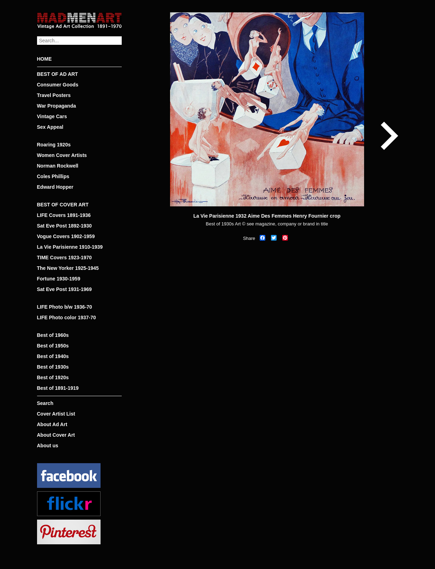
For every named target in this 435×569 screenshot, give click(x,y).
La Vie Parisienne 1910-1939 (70, 247)
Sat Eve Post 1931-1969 (64, 289)
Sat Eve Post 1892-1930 (64, 226)
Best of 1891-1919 (58, 388)
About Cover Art (56, 435)
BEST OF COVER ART (63, 204)
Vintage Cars (52, 116)
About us (48, 445)
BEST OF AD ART (57, 74)
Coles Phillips (53, 176)
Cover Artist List (56, 414)
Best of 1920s (53, 377)
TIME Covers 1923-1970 (64, 257)
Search (45, 403)
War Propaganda (56, 106)
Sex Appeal (50, 127)
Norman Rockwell (57, 166)
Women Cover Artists (62, 155)
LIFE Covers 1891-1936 (64, 215)
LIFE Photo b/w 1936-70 (64, 307)
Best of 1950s (53, 346)
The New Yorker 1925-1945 (68, 268)
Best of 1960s (53, 335)
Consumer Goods (57, 84)
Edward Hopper (55, 187)
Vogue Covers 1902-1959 (66, 236)
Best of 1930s (53, 367)
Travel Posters (54, 95)
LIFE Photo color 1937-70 (66, 317)
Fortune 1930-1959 (58, 279)
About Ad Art (52, 424)
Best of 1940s (53, 356)
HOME (44, 59)
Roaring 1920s (54, 144)
